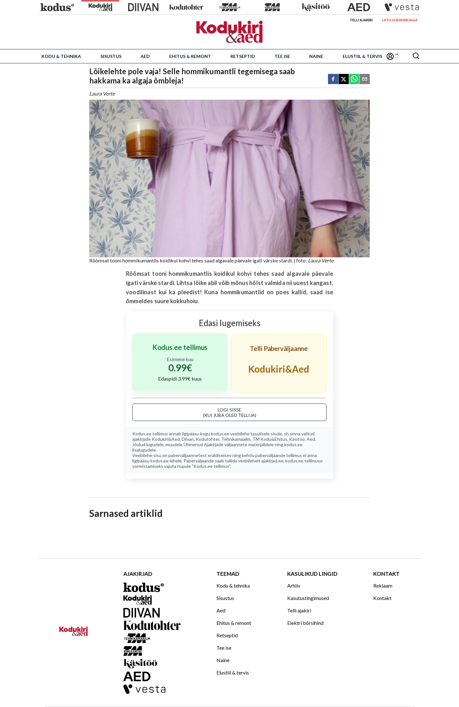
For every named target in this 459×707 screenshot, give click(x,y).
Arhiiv (293, 585)
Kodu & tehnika (61, 56)
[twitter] (344, 79)
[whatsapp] (354, 79)
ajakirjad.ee (272, 460)
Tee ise (282, 56)
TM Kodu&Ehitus (269, 439)
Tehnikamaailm (236, 439)
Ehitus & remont (190, 56)
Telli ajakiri (361, 20)
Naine (316, 56)
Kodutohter (207, 439)
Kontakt (382, 598)
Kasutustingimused (308, 598)
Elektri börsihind (305, 623)
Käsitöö (297, 439)
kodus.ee (220, 433)
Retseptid (242, 56)
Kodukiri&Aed (166, 439)
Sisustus (110, 56)
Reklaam (382, 585)
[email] (365, 79)
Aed (145, 56)
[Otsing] (416, 56)
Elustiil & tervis (362, 56)
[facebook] (333, 79)
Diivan (188, 439)
